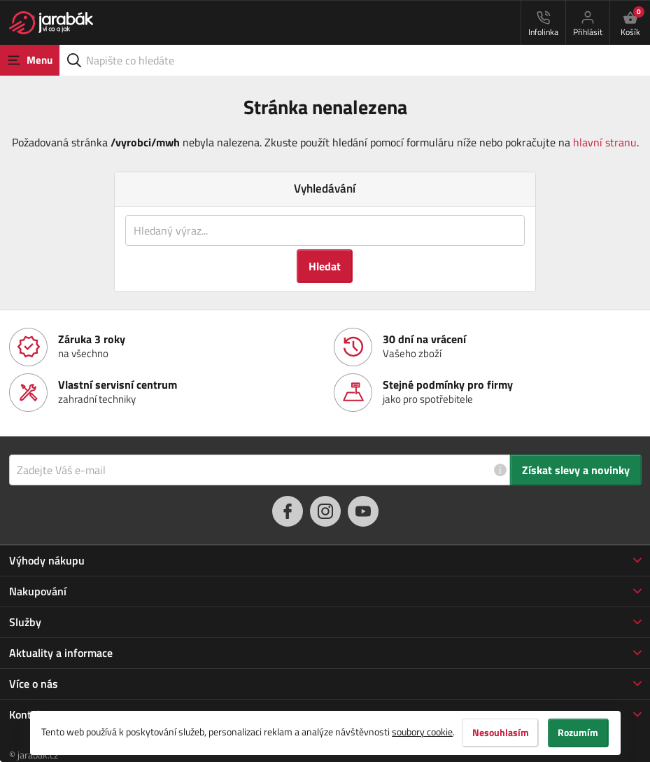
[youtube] (363, 511)
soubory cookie (422, 731)
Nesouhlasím (500, 733)
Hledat (325, 266)
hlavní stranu (605, 142)
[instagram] (325, 511)
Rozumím (578, 733)
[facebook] (287, 511)
